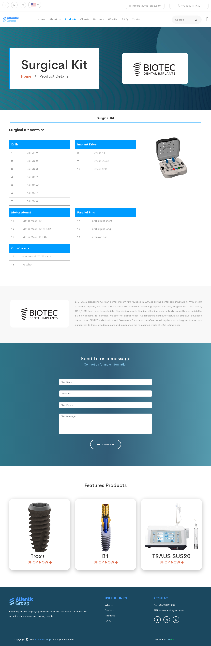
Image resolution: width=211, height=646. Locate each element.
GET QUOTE (105, 444)
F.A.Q (124, 19)
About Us (55, 19)
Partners (98, 19)
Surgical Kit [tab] (105, 118)
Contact (137, 19)
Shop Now (40, 562)
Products (70, 19)
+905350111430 (189, 5)
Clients (84, 19)
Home (41, 19)
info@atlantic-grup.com (145, 5)
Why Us (112, 19)
